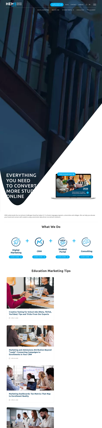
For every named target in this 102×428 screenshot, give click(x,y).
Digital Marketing (43, 10)
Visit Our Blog (50, 368)
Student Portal (68, 10)
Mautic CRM (55, 10)
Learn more (14, 257)
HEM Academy (91, 10)
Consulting (80, 10)
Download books (75, 414)
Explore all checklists (25, 413)
